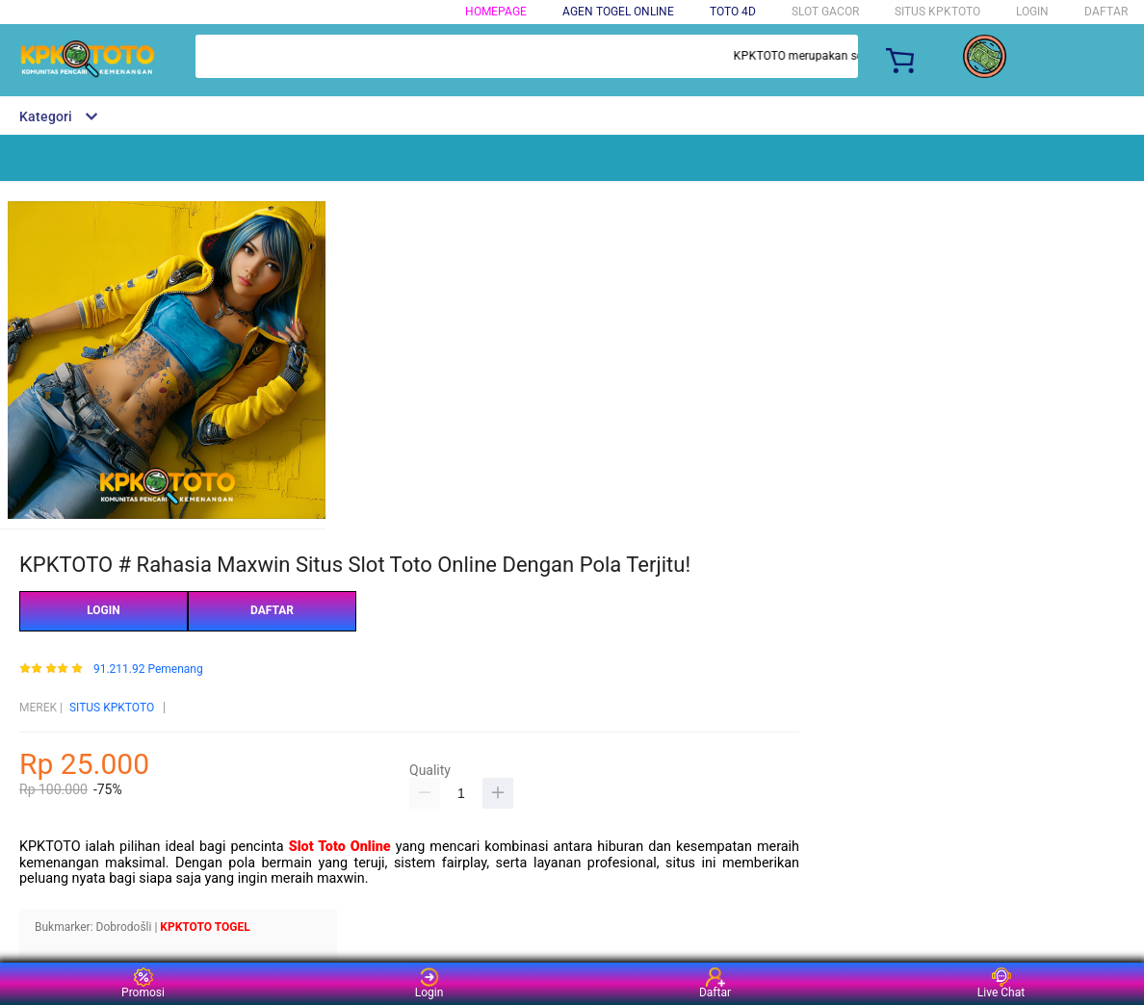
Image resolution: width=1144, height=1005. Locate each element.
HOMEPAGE (496, 11)
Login (429, 983)
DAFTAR (1106, 11)
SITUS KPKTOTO (111, 707)
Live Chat (1001, 983)
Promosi (143, 983)
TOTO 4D (733, 11)
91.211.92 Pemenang (148, 669)
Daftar (715, 983)
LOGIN (1032, 11)
